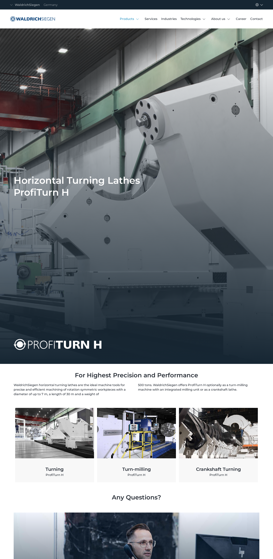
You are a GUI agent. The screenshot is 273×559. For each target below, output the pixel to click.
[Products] (127, 19)
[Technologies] (190, 19)
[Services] (151, 19)
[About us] (218, 19)
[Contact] (256, 19)
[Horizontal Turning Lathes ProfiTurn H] (31, 19)
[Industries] (169, 19)
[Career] (241, 19)
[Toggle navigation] (35, 4)
